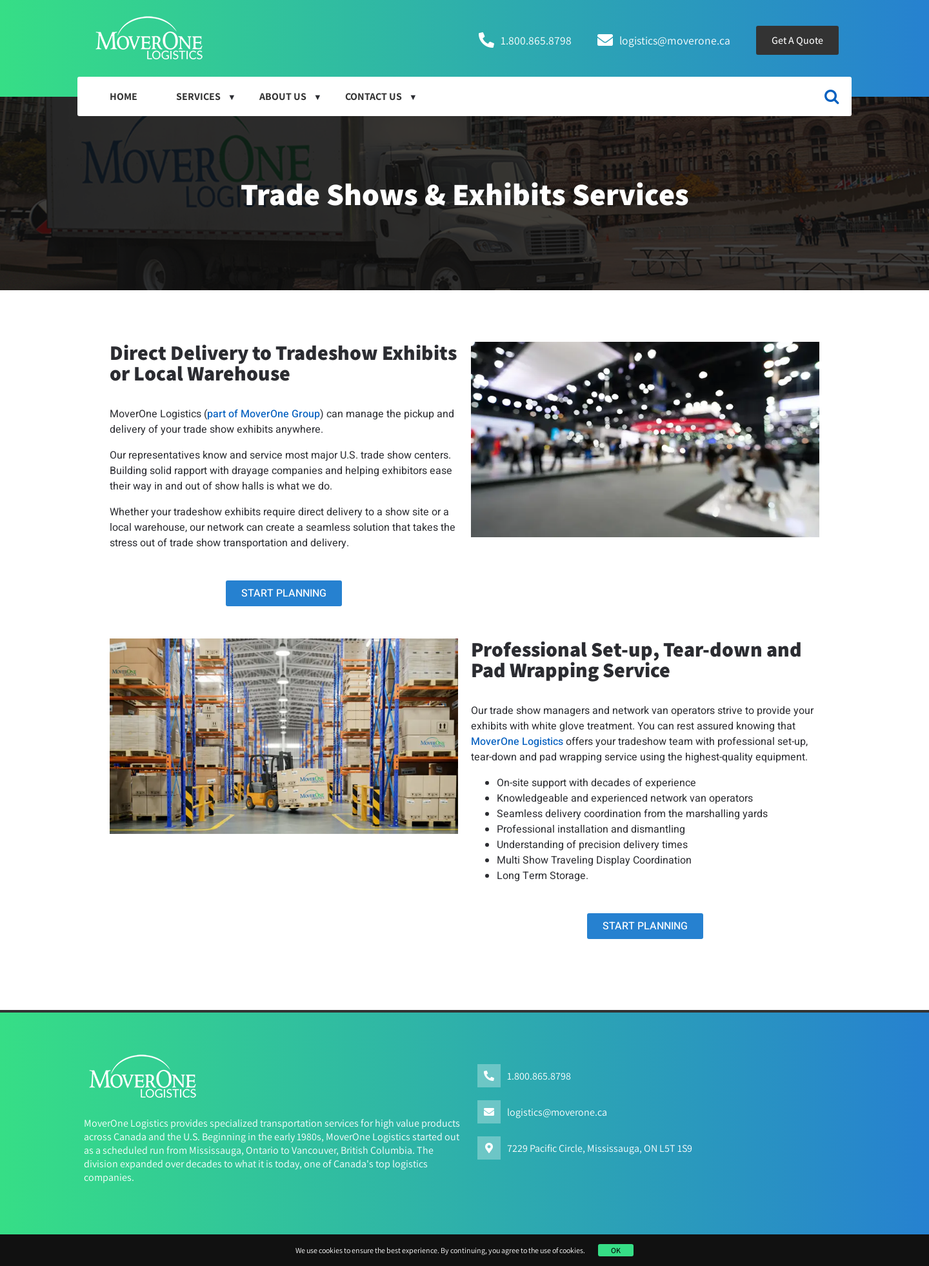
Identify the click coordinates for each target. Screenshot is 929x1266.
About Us (282, 96)
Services (198, 96)
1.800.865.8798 (536, 40)
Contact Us (373, 96)
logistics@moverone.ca (674, 40)
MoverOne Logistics (517, 741)
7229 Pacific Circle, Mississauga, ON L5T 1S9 (599, 1148)
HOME (123, 96)
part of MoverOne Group (263, 414)
